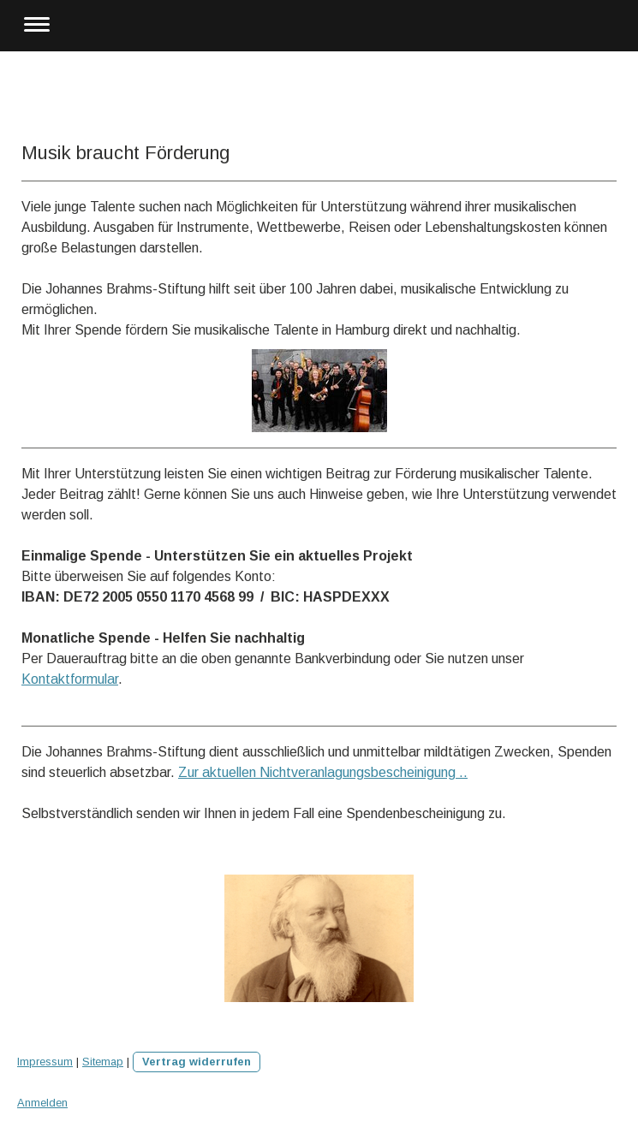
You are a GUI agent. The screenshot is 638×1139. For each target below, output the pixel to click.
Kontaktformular (69, 679)
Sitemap (102, 1061)
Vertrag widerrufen (196, 1061)
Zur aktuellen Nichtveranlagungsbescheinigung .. (323, 772)
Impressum (45, 1061)
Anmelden (42, 1102)
